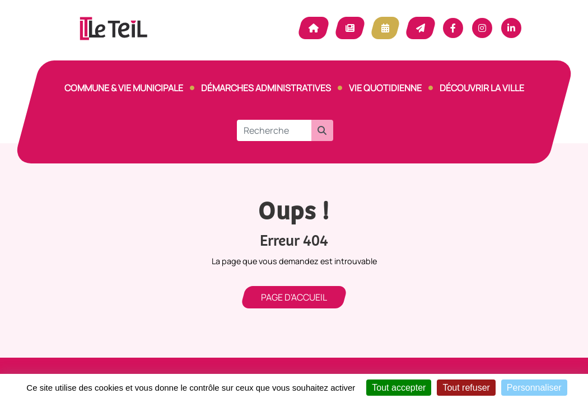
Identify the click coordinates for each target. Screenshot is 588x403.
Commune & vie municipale (123, 88)
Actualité (350, 28)
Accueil (314, 28)
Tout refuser (465, 387)
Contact (420, 28)
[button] (322, 130)
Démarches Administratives (266, 88)
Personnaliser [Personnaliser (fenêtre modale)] (534, 387)
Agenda (385, 28)
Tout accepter (399, 387)
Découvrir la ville (482, 88)
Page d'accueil (294, 297)
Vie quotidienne (385, 88)
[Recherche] (274, 130)
